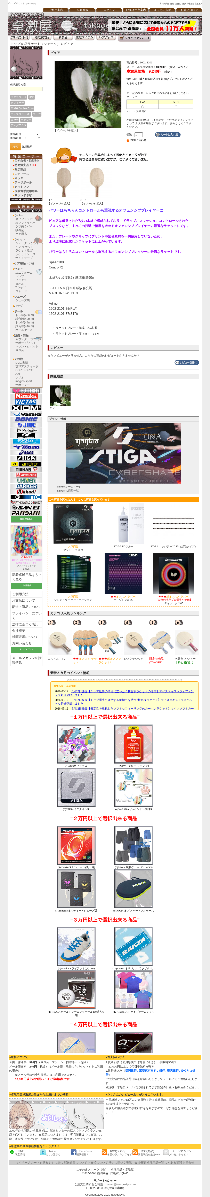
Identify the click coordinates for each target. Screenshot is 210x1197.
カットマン (22, 186)
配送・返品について (27, 607)
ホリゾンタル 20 (123, 598)
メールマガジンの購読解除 (27, 660)
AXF (18, 373)
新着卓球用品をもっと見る (27, 577)
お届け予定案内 (136, 9)
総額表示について (25, 637)
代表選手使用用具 (26, 191)
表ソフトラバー (25, 222)
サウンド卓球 (23, 195)
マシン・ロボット (26, 346)
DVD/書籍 (21, 362)
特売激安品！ (25, 165)
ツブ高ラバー (24, 226)
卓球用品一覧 (155, 1162)
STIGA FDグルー (123, 546)
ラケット (20, 239)
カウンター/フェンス (28, 339)
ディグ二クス (19, 125)
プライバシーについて (27, 615)
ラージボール (23, 182)
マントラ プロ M (73, 548)
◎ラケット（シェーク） (42, 44)
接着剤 (19, 230)
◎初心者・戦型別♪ (27, 160)
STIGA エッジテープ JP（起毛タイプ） (173, 546)
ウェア (18, 269)
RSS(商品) (146, 1152)
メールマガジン (177, 1152)
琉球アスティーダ (26, 366)
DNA (31, 97)
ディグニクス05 (173, 600)
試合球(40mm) (24, 318)
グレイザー (17, 102)
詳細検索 (27, 146)
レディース (22, 173)
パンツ (19, 276)
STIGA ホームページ (69, 486)
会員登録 (82, 9)
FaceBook (81, 1152)
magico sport (23, 381)
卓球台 (19, 350)
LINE (18, 1152)
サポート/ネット (25, 342)
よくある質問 (162, 9)
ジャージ (21, 291)
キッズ (19, 178)
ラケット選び (24, 250)
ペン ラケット (24, 246)
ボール (18, 311)
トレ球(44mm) (24, 322)
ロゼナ (15, 119)
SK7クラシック (134, 658)
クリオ (19, 377)
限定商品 (20, 169)
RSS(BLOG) (117, 1152)
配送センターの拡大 (63, 1130)
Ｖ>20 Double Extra (22, 108)
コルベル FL (56, 658)
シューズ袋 (22, 300)
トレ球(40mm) (24, 315)
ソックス (21, 280)
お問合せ (188, 1162)
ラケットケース (25, 254)
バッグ (18, 305)
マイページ (23, 1162)
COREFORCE (24, 370)
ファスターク (19, 97)
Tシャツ (20, 287)
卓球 (113, 1169)
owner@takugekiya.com (121, 1184)
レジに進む (56, 1162)
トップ (15, 44)
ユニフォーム (24, 272)
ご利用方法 (20, 594)
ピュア (68, 44)
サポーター (22, 384)
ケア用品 (21, 233)
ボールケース (24, 329)
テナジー (26, 119)
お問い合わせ (189, 9)
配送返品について (75, 1162)
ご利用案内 (56, 9)
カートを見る (39, 1162)
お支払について (23, 600)
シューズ (20, 296)
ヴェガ (37, 114)
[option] (60, 641)
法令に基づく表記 (120, 1162)
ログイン (109, 9)
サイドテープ (24, 257)
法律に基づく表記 (25, 624)
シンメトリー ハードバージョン (73, 598)
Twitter (50, 1152)
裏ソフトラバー (25, 219)
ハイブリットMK (21, 114)
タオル (19, 283)
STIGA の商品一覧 (68, 490)
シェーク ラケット (27, 243)
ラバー (18, 215)
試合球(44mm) (24, 326)
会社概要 (18, 630)
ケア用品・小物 (24, 263)
